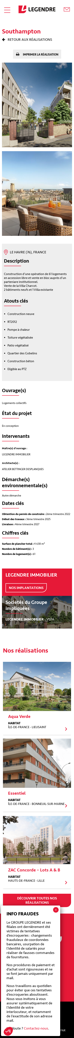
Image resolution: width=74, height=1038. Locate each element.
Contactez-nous (36, 1028)
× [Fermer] (56, 910)
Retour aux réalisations (29, 39)
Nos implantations (26, 588)
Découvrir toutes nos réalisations (37, 900)
